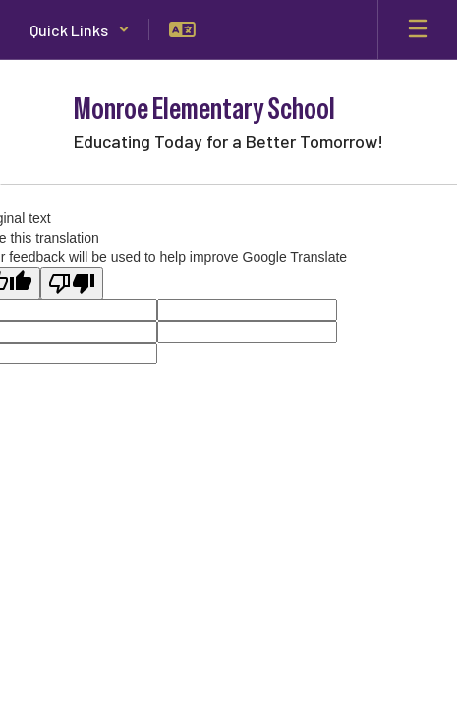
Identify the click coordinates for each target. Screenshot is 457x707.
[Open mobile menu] (417, 29)
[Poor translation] (71, 283)
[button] (79, 29)
